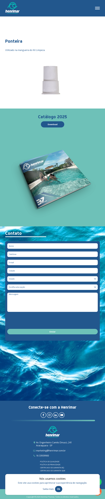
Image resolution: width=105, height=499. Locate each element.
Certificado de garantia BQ (52, 467)
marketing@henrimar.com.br (51, 450)
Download (52, 124)
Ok (58, 488)
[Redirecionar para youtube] (62, 415)
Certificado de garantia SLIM (52, 471)
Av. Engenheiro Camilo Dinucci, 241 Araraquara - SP (54, 444)
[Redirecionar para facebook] (43, 415)
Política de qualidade (49, 461)
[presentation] (28, 320)
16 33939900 (42, 455)
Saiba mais (48, 488)
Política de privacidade (50, 464)
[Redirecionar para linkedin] (55, 415)
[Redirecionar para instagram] (49, 415)
